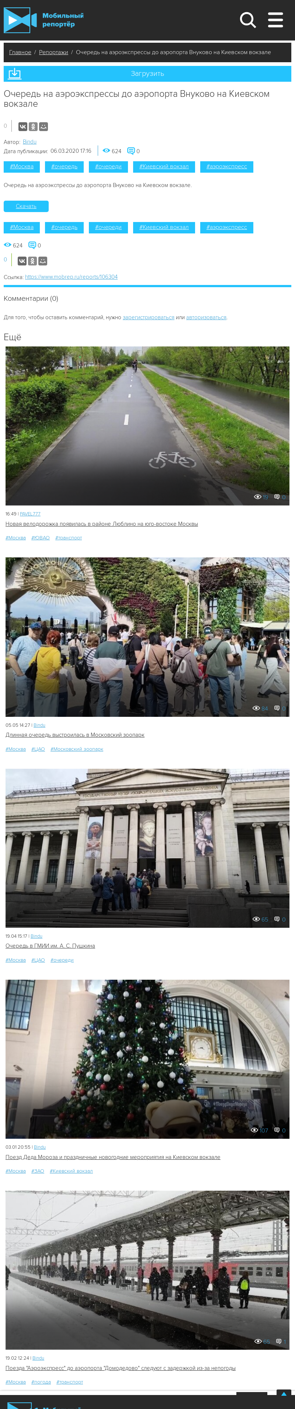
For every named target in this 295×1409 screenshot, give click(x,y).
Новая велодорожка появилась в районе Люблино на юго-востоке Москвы (102, 524)
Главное (20, 52)
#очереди (108, 166)
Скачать (26, 206)
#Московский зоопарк (77, 749)
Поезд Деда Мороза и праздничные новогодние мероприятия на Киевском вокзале (113, 1157)
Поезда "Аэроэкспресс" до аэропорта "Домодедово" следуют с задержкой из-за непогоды (121, 1368)
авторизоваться (206, 317)
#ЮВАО (40, 538)
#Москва (22, 166)
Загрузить (147, 73)
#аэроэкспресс (226, 166)
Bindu (30, 141)
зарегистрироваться (148, 317)
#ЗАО (37, 1171)
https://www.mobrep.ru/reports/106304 (71, 277)
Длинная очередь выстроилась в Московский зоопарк (75, 735)
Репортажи (53, 52)
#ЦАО (38, 749)
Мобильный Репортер (43, 20)
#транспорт (68, 538)
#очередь (64, 166)
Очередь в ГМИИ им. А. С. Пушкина (50, 946)
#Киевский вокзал (164, 166)
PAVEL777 (30, 514)
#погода (41, 1382)
